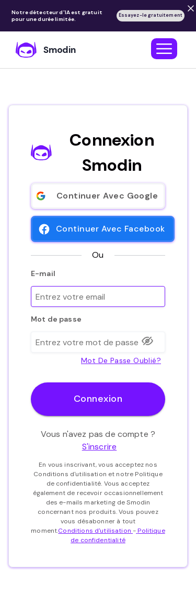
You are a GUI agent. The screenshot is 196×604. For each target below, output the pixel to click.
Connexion (98, 399)
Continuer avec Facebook (102, 228)
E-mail (43, 273)
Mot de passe (56, 319)
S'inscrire (99, 446)
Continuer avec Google (98, 195)
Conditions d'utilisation (95, 530)
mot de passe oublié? (121, 359)
